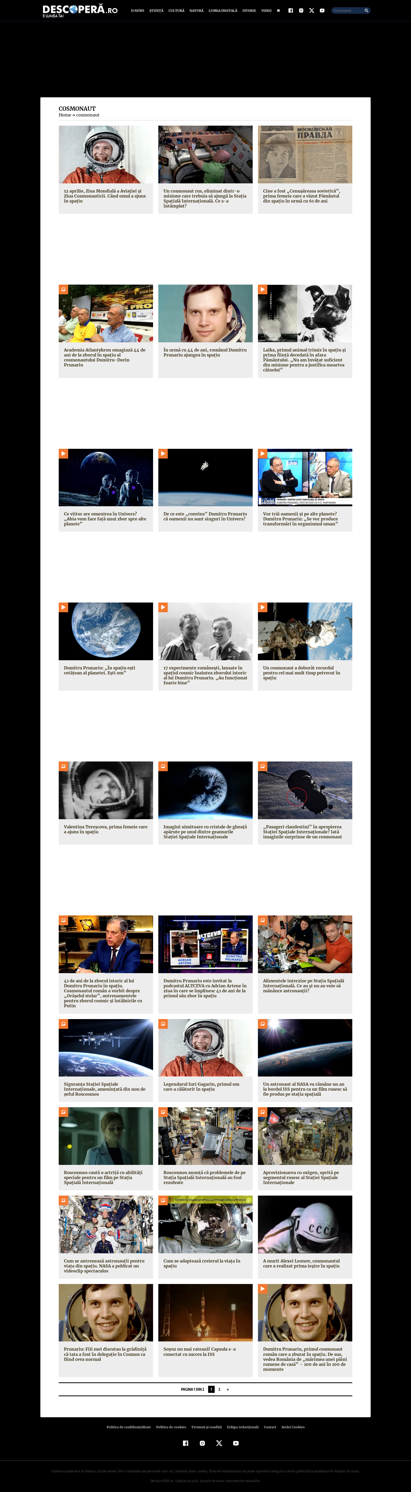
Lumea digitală (222, 11)
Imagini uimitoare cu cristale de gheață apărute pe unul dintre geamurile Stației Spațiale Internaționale (205, 832)
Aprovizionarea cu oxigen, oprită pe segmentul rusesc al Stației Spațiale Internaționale (300, 1173)
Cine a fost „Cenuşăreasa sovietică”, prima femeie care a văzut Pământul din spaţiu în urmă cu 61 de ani (304, 197)
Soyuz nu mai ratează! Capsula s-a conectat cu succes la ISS (199, 1348)
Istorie (248, 11)
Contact (268, 1423)
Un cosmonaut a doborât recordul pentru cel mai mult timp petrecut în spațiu (300, 673)
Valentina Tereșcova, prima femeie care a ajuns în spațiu (104, 830)
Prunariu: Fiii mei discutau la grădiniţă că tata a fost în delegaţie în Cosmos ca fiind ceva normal (103, 1350)
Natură (196, 11)
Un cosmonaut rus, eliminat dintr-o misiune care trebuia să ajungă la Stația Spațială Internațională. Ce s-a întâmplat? (204, 199)
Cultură (176, 11)
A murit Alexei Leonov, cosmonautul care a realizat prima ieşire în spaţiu (300, 1259)
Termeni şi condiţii (205, 1423)
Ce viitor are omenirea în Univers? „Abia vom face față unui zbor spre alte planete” (105, 519)
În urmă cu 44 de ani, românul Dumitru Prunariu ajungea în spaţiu (204, 353)
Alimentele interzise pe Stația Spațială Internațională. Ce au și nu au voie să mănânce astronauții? (302, 986)
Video (265, 11)
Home (65, 116)
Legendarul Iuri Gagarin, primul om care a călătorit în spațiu (205, 1083)
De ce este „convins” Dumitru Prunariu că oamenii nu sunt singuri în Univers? (203, 517)
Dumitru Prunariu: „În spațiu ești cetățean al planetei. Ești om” (98, 671)
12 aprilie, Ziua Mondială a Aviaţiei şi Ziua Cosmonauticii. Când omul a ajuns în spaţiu (104, 197)
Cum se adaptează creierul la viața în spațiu (201, 1259)
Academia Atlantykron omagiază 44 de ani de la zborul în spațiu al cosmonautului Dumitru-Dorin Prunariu (105, 356)
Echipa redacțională (241, 1423)
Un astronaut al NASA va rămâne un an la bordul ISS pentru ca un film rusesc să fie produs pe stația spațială (304, 1085)
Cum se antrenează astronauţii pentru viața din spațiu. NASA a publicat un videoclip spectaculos (103, 1262)
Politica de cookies (172, 1423)
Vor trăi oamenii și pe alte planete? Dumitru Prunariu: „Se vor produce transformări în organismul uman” (299, 519)
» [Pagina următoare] (228, 1385)
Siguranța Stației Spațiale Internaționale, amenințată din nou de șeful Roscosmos (106, 1083)
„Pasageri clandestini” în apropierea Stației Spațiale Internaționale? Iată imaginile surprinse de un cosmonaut (301, 832)
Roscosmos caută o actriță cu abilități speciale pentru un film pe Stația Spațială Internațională (102, 1173)
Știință (156, 11)
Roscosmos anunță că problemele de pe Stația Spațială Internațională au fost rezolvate (204, 1173)
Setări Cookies (290, 1423)
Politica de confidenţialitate (131, 1423)
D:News (138, 11)
